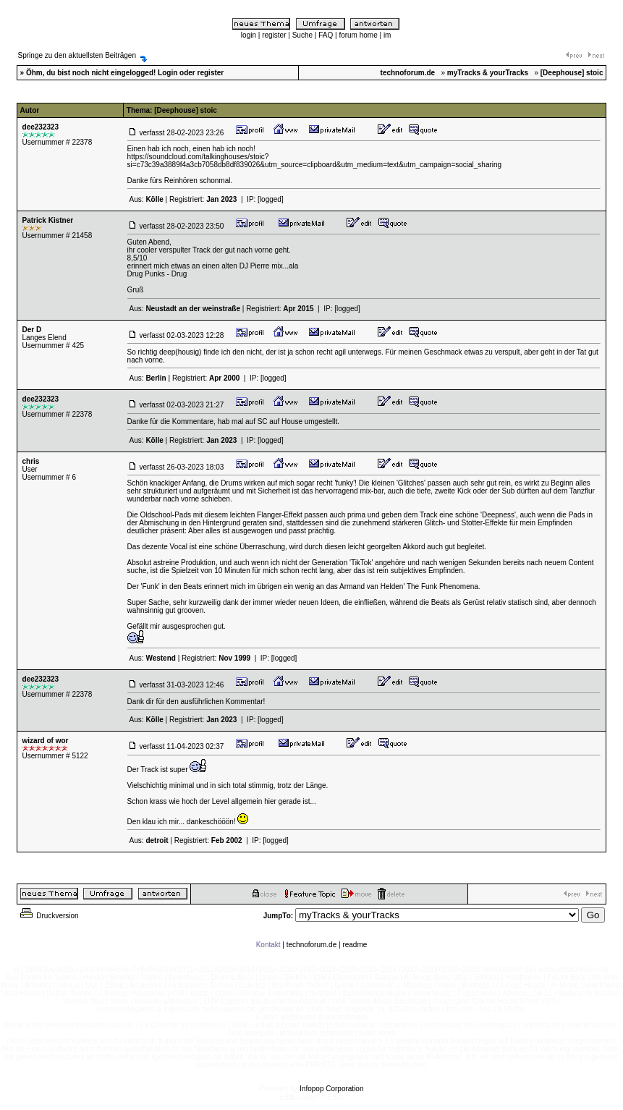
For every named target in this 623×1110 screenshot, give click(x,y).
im (387, 35)
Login (167, 73)
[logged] (271, 199)
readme (354, 945)
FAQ (325, 35)
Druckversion (48, 916)
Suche (302, 35)
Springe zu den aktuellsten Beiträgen (77, 55)
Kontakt (268, 945)
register (274, 35)
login (248, 35)
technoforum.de (312, 945)
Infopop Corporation (331, 1089)
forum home (358, 35)
